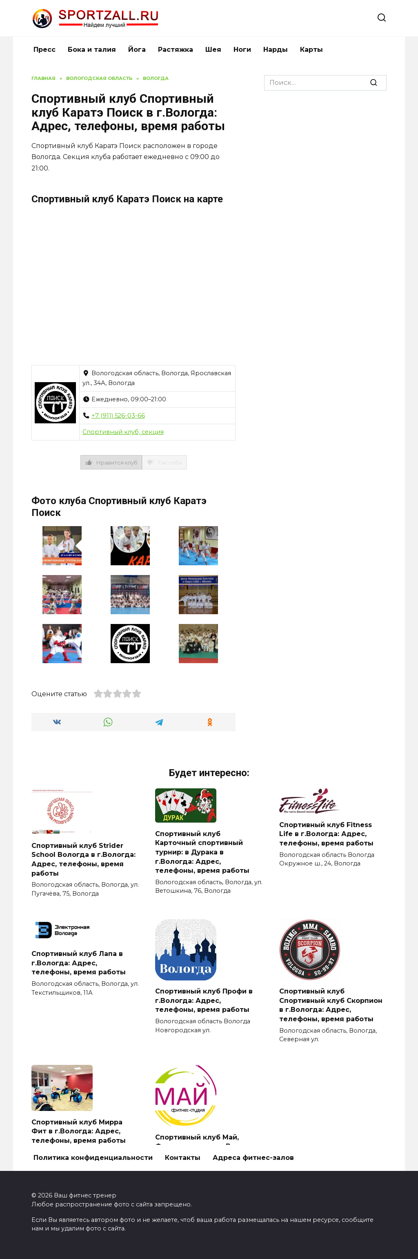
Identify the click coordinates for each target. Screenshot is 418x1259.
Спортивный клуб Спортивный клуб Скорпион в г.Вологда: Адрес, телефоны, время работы (330, 1004)
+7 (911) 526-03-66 (118, 415)
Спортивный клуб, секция (123, 432)
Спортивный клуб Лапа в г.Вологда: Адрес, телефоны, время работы (78, 962)
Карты (311, 49)
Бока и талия (92, 49)
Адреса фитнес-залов (253, 1157)
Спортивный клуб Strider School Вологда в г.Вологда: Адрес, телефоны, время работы (83, 858)
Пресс (44, 49)
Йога (137, 49)
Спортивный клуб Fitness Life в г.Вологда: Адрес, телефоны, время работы (326, 834)
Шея (213, 49)
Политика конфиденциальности (93, 1157)
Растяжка (175, 49)
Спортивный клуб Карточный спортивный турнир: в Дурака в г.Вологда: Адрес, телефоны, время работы (202, 852)
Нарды (275, 49)
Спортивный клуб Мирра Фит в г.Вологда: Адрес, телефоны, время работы (78, 1130)
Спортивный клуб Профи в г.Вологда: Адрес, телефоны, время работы (204, 1000)
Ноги (242, 49)
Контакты (182, 1157)
